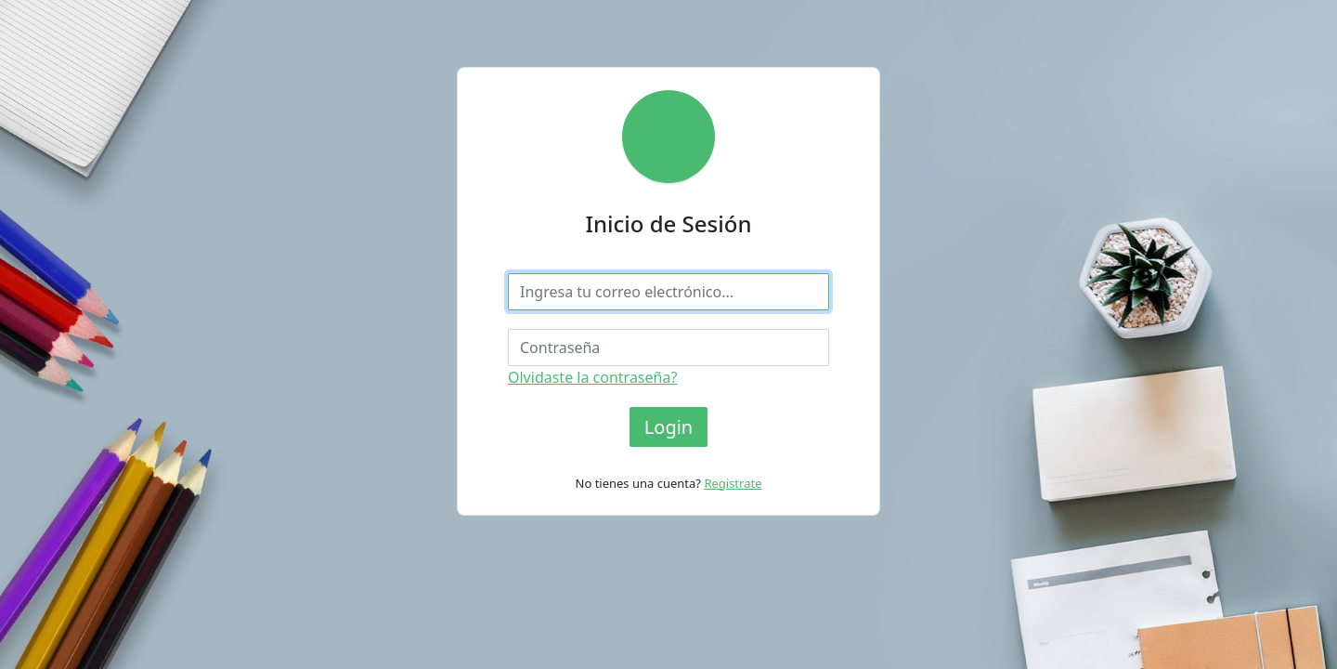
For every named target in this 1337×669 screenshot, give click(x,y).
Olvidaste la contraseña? (592, 377)
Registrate (732, 483)
